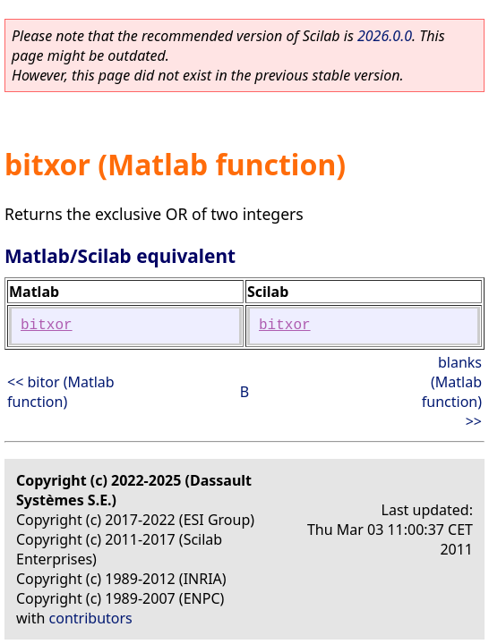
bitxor (47, 326)
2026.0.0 (384, 36)
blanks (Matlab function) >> (452, 391)
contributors (91, 618)
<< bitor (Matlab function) (61, 391)
